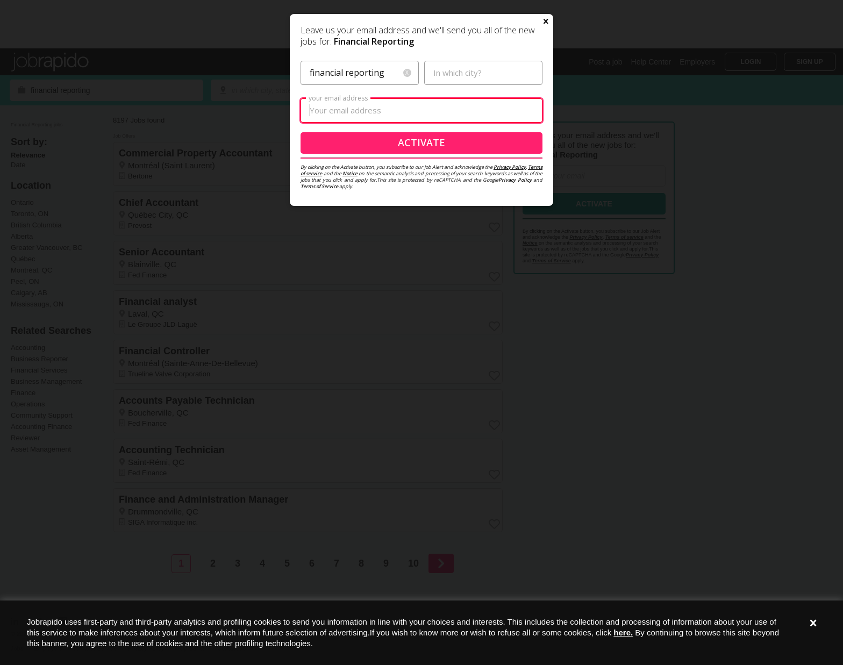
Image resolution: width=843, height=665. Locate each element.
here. (623, 632)
